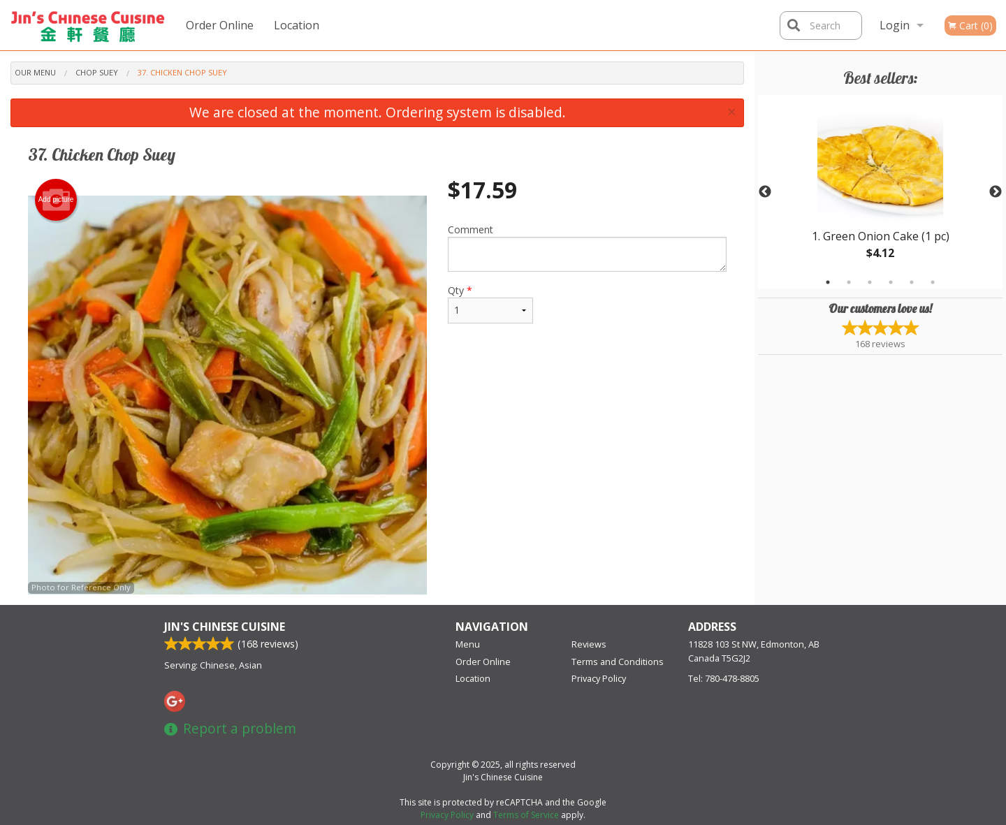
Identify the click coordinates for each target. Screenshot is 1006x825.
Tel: (723, 678)
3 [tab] (870, 282)
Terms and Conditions (617, 661)
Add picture (56, 200)
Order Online (220, 25)
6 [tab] (933, 282)
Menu (467, 644)
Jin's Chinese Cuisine (224, 626)
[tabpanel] (880, 192)
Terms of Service (526, 815)
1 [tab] (828, 282)
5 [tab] (912, 282)
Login (895, 25)
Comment (587, 247)
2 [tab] (849, 282)
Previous (765, 192)
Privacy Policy (598, 678)
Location (296, 25)
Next (996, 192)
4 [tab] (891, 282)
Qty (490, 303)
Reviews (588, 644)
